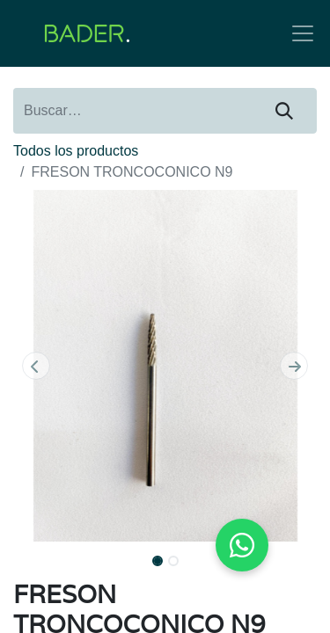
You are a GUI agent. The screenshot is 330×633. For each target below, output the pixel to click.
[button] (36, 366)
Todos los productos (75, 150)
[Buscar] (284, 111)
